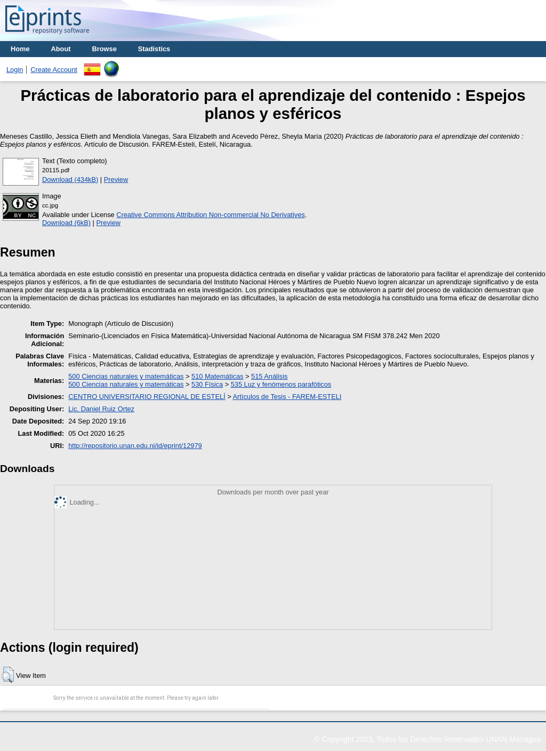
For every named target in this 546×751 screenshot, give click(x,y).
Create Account (53, 70)
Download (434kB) (70, 179)
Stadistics (154, 49)
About (61, 49)
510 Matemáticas (217, 376)
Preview (116, 179)
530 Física (207, 384)
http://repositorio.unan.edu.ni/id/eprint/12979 (135, 446)
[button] (8, 675)
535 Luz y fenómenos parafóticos (281, 384)
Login (14, 70)
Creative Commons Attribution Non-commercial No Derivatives (210, 215)
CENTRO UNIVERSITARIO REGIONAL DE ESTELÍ (146, 397)
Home (20, 49)
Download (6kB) (66, 223)
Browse (104, 49)
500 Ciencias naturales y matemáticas (125, 376)
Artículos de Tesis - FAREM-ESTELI (287, 397)
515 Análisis (269, 376)
